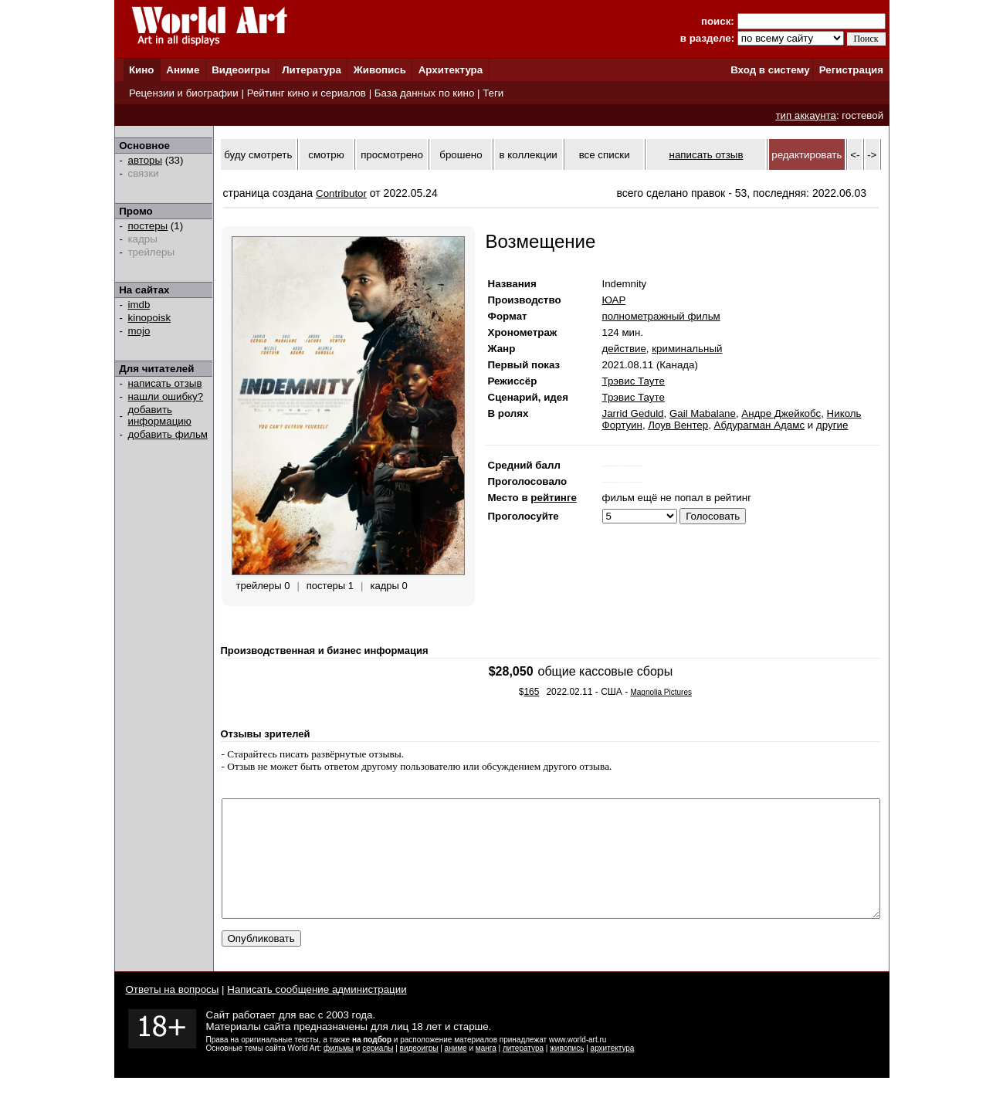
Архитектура (450, 70)
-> (871, 155)
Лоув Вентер (678, 425)
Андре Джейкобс (781, 413)
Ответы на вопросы (172, 1012)
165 (531, 691)
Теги (493, 93)
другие (832, 425)
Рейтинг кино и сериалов (306, 93)
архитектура (613, 1071)
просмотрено (392, 155)
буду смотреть (258, 155)
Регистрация (851, 70)
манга (486, 1071)
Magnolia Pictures (660, 692)
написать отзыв (165, 383)
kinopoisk (149, 318)
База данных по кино (424, 93)
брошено (460, 155)
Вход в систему (769, 70)
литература (523, 1071)
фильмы (339, 1071)
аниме (456, 1071)
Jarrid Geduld (633, 413)
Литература (311, 70)
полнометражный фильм (661, 316)
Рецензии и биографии (184, 93)
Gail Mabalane (702, 413)
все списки (604, 155)
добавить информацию (159, 415)
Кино (141, 70)
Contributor (341, 193)
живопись (567, 1071)
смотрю (326, 155)
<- (854, 155)
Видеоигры (240, 70)
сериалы (377, 1071)
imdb (139, 304)
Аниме (182, 70)
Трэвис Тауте (633, 381)
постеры (148, 226)
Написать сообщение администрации (316, 1012)
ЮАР (614, 300)
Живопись (380, 70)
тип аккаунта (805, 115)
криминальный (687, 348)
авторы (145, 160)
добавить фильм (168, 434)
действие (624, 348)
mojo (139, 331)
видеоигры (419, 1071)
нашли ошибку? (166, 396)
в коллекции (528, 155)
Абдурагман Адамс (759, 425)
